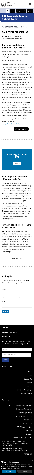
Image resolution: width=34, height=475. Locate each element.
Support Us (28, 379)
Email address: (16, 354)
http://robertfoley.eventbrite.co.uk (13, 124)
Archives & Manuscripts (24, 416)
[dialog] (17, 467)
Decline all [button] (24, 471)
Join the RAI (17, 258)
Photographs (27, 420)
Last (19, 297)
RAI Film (29, 430)
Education (28, 434)
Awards (29, 386)
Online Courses (26, 393)
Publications (27, 423)
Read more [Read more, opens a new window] (17, 468)
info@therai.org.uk (9, 332)
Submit (5, 312)
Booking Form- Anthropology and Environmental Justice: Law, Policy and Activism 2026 (16, 443)
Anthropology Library (24, 412)
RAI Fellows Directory (24, 427)
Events (29, 382)
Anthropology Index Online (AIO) (20, 405)
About (30, 372)
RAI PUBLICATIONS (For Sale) (22, 438)
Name (4, 346)
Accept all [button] (9, 471)
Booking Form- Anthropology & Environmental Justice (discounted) (14, 450)
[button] (30, 3)
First (3, 297)
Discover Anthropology (24, 409)
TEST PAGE (28, 454)
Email (4, 301)
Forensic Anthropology (24, 390)
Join (30, 375)
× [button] (32, 461)
